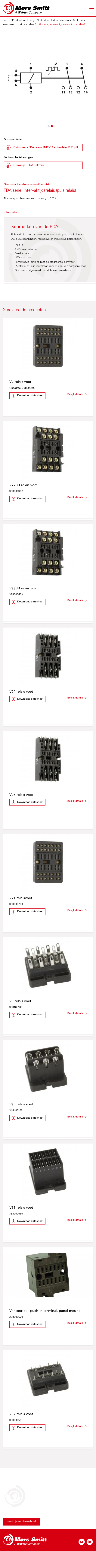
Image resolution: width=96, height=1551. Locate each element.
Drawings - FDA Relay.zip (29, 165)
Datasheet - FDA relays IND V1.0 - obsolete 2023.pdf (45, 147)
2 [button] (51, 128)
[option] (48, 78)
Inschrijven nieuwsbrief (21, 1521)
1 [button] (48, 128)
